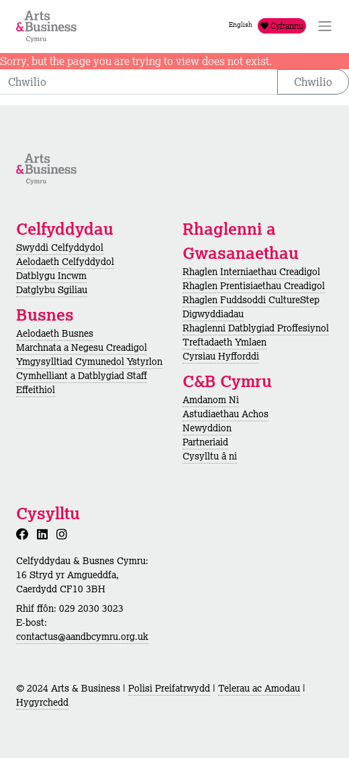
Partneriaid (205, 442)
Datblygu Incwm (51, 275)
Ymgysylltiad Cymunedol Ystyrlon (89, 361)
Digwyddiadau (213, 314)
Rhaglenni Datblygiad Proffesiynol (256, 328)
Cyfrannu (281, 26)
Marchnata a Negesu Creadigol (81, 347)
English (240, 24)
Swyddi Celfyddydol (59, 247)
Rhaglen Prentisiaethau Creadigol (254, 285)
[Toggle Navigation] (325, 26)
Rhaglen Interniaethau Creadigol (251, 271)
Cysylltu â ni (210, 456)
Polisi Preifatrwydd (169, 688)
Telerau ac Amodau (259, 688)
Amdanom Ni (211, 400)
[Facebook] (25, 534)
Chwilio (313, 81)
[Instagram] (64, 534)
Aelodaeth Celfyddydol (65, 261)
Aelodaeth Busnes (54, 333)
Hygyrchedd (42, 702)
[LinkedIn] (45, 534)
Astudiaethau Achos (225, 414)
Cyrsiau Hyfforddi (221, 356)
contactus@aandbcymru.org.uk (82, 636)
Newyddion (207, 428)
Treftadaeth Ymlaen (224, 342)
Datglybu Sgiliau (51, 289)
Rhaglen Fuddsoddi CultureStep (251, 300)
